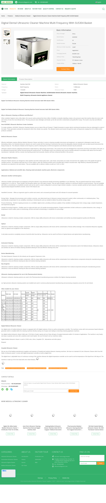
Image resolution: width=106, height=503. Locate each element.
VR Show (20, 9)
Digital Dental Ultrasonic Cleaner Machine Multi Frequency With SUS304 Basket (55, 16)
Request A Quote (71, 9)
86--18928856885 (43, 2)
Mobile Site (65, 478)
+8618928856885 (16, 383)
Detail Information (9, 79)
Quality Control (49, 9)
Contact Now (65, 69)
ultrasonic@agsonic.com (25, 2)
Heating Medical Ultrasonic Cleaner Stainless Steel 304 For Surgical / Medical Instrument (53, 428)
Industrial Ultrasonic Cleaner (9, 456)
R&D (36, 462)
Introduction (25, 456)
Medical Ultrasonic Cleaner (8, 465)
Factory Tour (37, 9)
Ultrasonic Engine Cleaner (8, 462)
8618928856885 (13, 386)
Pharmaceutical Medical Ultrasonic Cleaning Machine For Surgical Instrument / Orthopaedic (74, 428)
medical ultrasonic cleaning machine (58, 368)
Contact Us (60, 9)
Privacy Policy (52, 478)
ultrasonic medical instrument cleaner (15, 368)
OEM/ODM (38, 459)
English (99, 2)
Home (4, 8)
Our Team (24, 465)
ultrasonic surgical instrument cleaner (36, 368)
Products (13, 9)
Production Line (39, 456)
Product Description (25, 79)
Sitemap (40, 478)
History (23, 459)
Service (23, 462)
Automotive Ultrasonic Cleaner (9, 459)
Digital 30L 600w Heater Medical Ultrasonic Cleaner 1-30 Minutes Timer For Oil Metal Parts (10, 428)
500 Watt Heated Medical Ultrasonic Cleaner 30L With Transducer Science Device (96, 428)
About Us (28, 9)
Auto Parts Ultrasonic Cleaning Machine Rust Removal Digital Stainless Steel (31, 428)
